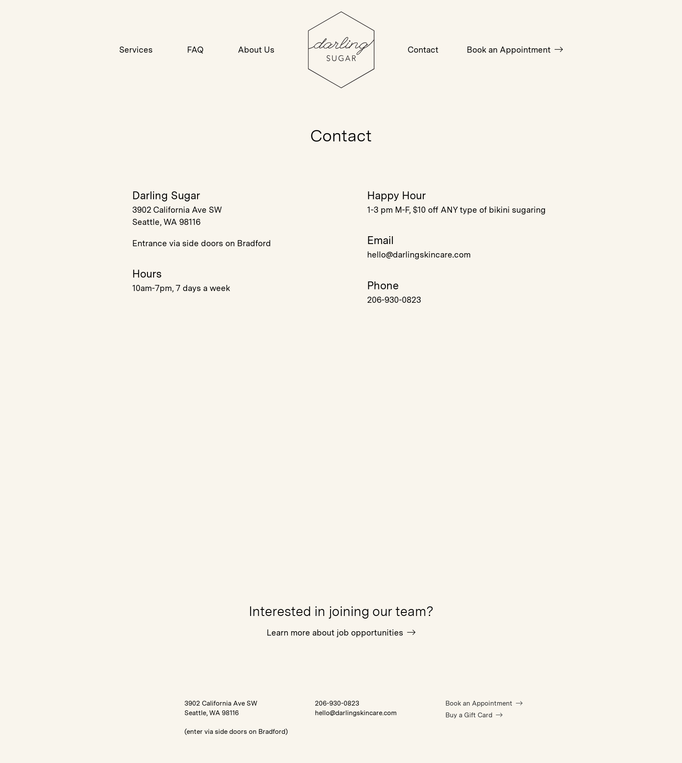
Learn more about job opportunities (341, 633)
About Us (256, 50)
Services (136, 50)
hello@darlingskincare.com (419, 255)
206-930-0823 (394, 300)
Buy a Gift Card (473, 715)
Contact (423, 50)
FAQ (195, 50)
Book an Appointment (515, 50)
